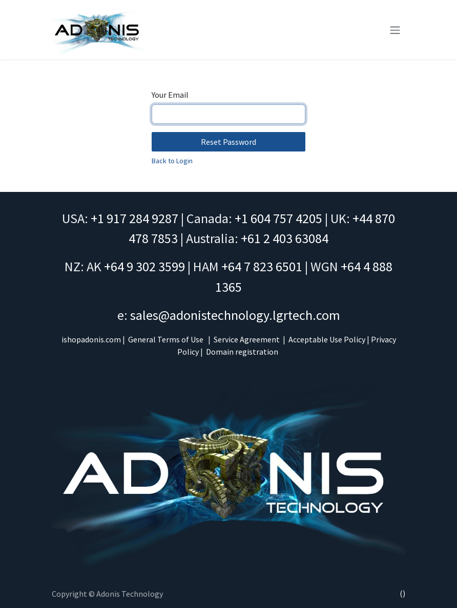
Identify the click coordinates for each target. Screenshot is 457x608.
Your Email (170, 95)
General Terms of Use (165, 339)
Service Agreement (247, 339)
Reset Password (228, 142)
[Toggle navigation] (395, 29)
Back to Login (172, 160)
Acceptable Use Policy (326, 339)
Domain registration (242, 351)
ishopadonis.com (91, 339)
